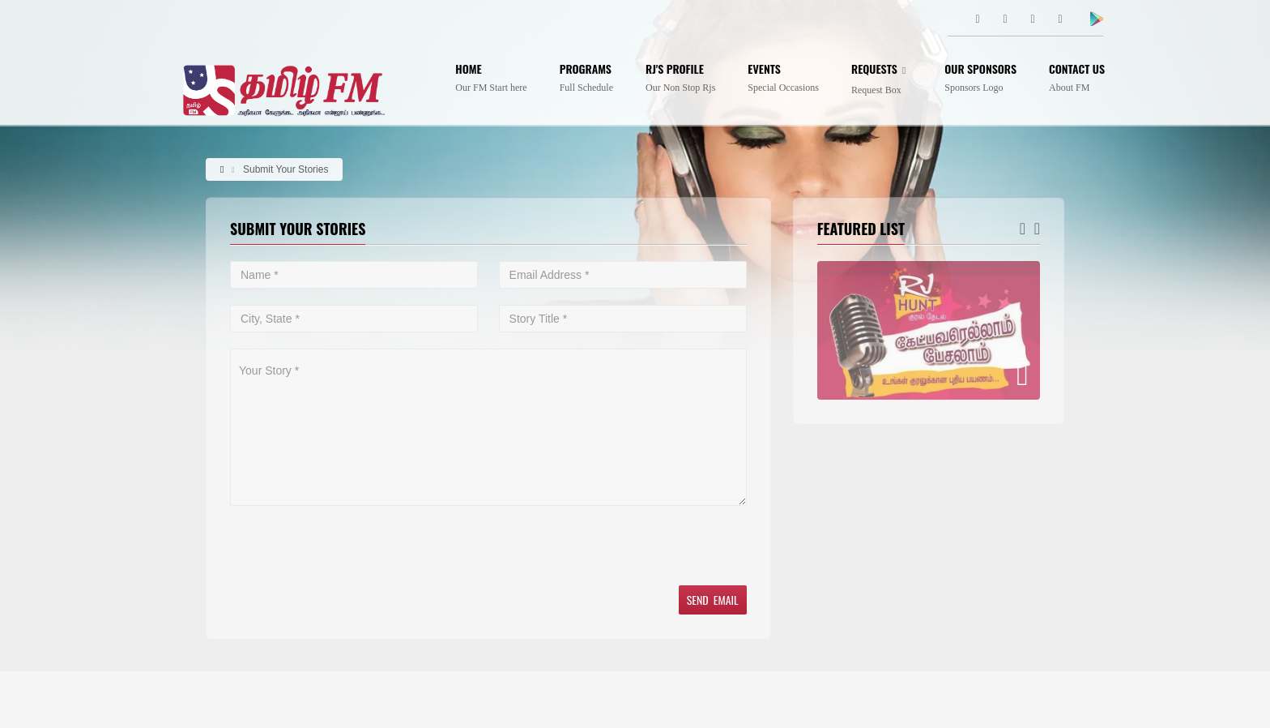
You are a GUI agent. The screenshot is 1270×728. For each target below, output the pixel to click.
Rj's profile (680, 78)
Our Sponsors (980, 78)
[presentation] (353, 545)
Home (490, 78)
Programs (586, 78)
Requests (881, 79)
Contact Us (1077, 78)
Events (783, 78)
